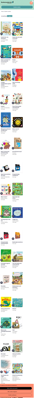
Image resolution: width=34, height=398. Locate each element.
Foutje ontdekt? (20, 359)
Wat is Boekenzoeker (6, 359)
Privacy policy (30, 372)
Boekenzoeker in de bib (6, 363)
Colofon (19, 365)
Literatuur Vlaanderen (14, 381)
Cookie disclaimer (29, 373)
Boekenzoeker (7, 2)
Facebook (30, 377)
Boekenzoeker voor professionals (24, 363)
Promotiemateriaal (5, 366)
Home (2, 11)
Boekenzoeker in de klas (6, 361)
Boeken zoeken (17, 7)
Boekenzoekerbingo (5, 365)
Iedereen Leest (19, 379)
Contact (19, 366)
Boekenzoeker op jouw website (24, 361)
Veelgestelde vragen (5, 368)
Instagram (32, 377)
